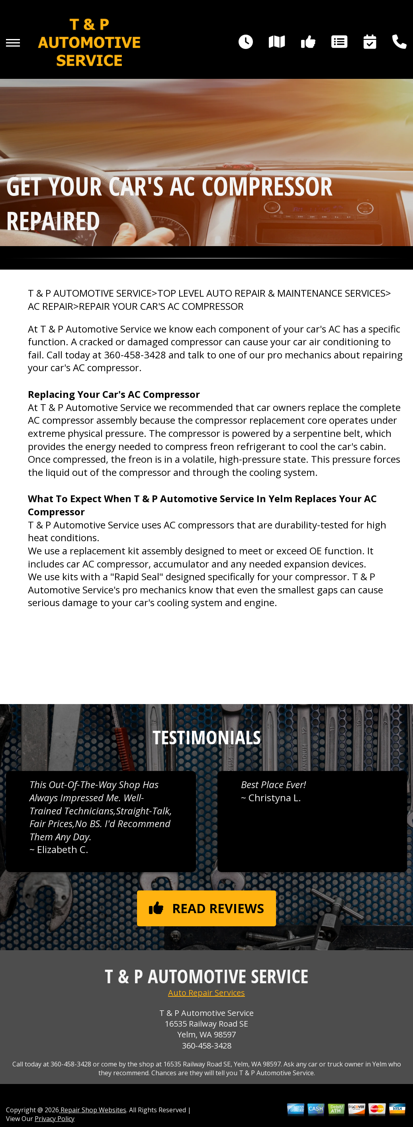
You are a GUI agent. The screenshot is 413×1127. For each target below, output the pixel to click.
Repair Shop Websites (92, 1109)
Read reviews (206, 908)
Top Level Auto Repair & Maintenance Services (271, 293)
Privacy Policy (54, 1118)
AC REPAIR (50, 306)
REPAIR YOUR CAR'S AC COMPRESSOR (161, 306)
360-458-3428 (135, 354)
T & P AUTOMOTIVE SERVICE (90, 293)
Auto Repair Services (206, 992)
